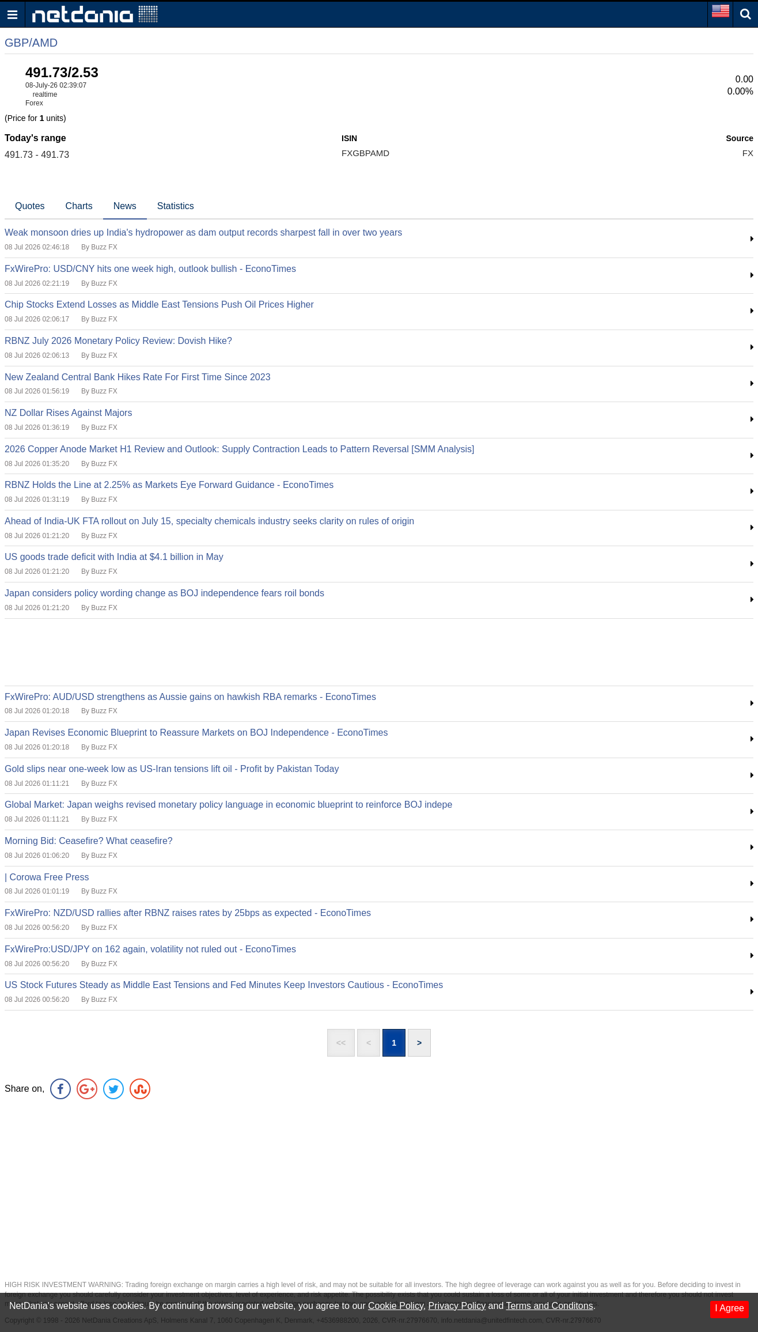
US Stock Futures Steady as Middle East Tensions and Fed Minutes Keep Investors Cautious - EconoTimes (224, 985)
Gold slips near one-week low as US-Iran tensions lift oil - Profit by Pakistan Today (172, 769)
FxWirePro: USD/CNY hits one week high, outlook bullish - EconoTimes (150, 269)
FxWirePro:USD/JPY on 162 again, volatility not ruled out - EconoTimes (150, 949)
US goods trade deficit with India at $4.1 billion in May (114, 557)
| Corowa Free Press (47, 877)
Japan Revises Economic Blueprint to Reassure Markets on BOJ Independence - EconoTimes (196, 732)
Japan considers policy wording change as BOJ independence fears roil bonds (164, 593)
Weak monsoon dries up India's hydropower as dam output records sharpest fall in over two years (203, 232)
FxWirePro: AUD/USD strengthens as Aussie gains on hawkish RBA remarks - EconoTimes (190, 697)
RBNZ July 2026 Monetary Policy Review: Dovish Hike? (118, 341)
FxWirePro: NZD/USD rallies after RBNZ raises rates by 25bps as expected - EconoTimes (188, 913)
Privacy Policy (457, 1306)
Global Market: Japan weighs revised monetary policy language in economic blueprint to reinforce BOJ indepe (228, 804)
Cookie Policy (395, 1306)
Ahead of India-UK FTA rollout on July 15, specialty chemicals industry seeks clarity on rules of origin (209, 521)
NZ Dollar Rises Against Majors (68, 413)
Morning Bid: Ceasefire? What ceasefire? (89, 841)
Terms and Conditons (549, 1306)
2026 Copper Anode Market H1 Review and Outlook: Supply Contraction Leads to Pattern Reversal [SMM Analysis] (240, 449)
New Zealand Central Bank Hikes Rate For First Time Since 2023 (138, 377)
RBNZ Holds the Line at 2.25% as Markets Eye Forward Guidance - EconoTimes (169, 485)
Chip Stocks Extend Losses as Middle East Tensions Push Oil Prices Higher (159, 304)
